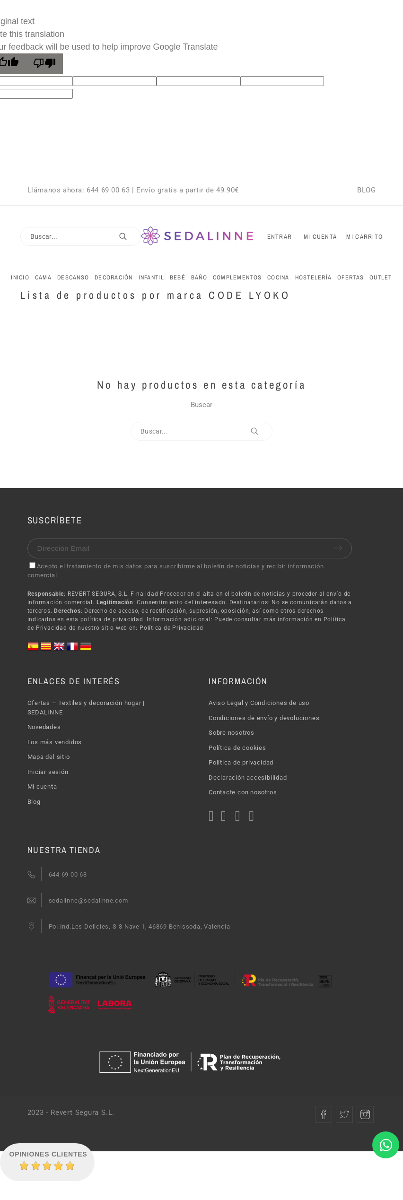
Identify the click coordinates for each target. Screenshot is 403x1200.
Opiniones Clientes (48, 1154)
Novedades (44, 726)
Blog (34, 801)
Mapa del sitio (48, 756)
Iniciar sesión (48, 771)
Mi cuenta (42, 786)
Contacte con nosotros (243, 792)
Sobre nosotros (231, 732)
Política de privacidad (241, 762)
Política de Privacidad (171, 628)
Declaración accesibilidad (248, 777)
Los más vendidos (54, 742)
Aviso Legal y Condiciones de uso (259, 702)
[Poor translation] (44, 63)
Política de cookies (237, 747)
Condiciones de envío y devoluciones (264, 718)
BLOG (366, 190)
